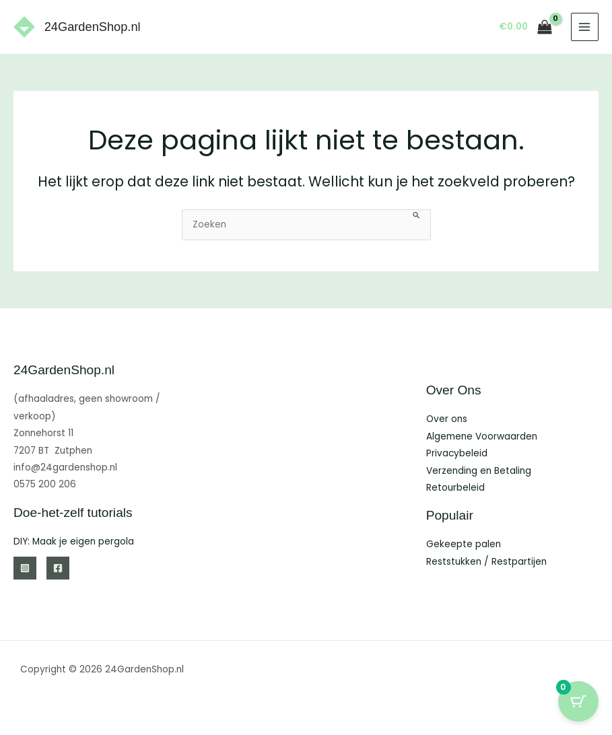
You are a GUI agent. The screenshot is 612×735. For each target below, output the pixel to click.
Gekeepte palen (463, 544)
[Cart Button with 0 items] (578, 701)
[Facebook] (57, 568)
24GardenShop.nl (92, 27)
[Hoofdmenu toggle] (585, 26)
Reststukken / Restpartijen (486, 561)
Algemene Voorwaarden (481, 436)
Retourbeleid (455, 487)
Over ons (446, 419)
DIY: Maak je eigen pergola (73, 541)
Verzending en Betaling (478, 470)
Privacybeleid (456, 453)
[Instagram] (24, 568)
